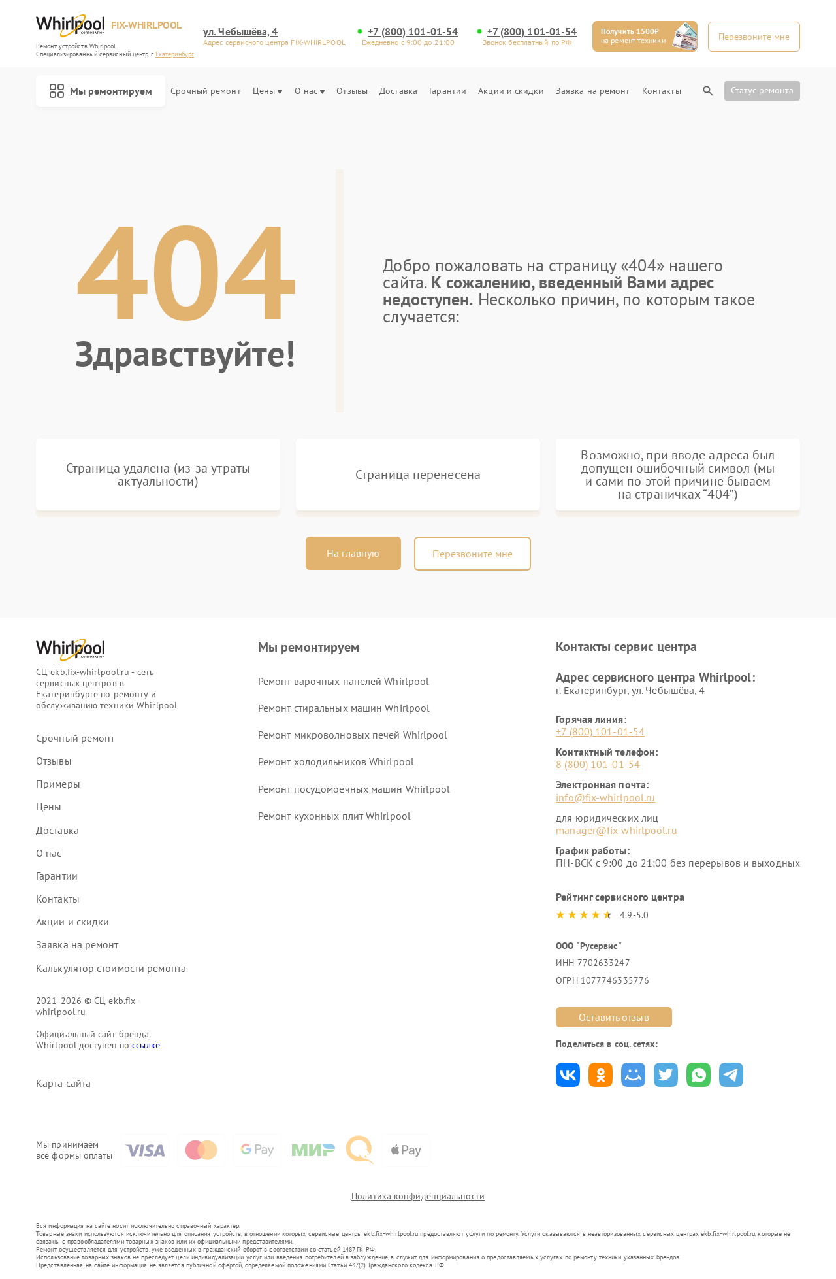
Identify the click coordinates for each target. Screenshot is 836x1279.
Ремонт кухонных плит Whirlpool (334, 815)
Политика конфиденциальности (418, 1196)
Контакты (661, 91)
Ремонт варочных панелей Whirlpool (343, 681)
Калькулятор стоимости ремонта (111, 968)
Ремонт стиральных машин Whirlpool (344, 707)
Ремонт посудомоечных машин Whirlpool (354, 788)
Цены (267, 91)
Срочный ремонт (205, 91)
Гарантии (447, 91)
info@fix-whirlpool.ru (605, 797)
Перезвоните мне (472, 553)
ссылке (146, 1045)
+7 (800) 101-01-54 (413, 31)
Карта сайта (63, 1083)
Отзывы (352, 91)
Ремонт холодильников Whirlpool (336, 761)
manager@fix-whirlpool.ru (616, 830)
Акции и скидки (510, 91)
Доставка (398, 91)
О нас (310, 91)
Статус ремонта (762, 90)
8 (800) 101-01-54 (598, 764)
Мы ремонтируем (100, 91)
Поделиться (568, 1075)
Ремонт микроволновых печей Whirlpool (353, 734)
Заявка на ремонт (593, 91)
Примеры (58, 784)
